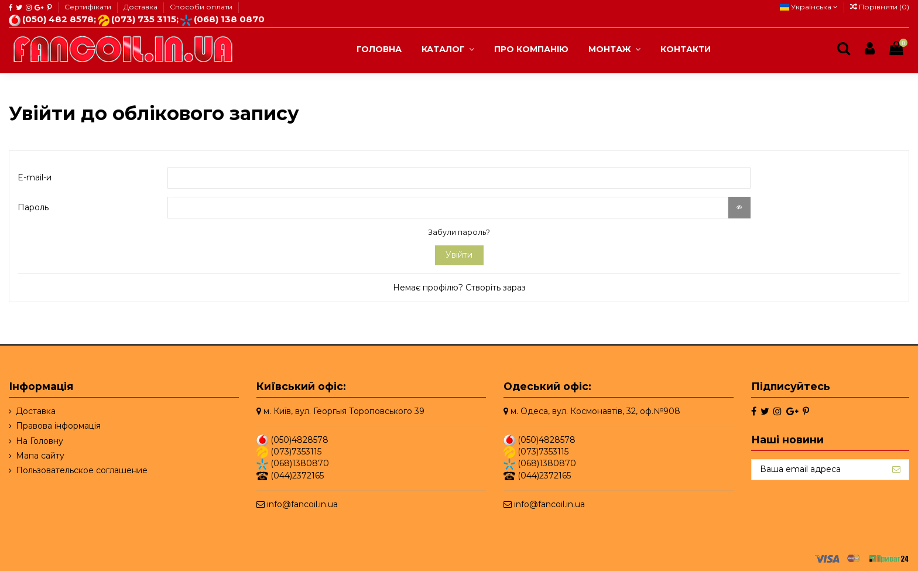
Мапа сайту (40, 455)
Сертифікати (88, 6)
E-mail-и (35, 177)
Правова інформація (58, 425)
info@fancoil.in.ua (302, 504)
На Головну (39, 441)
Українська (809, 6)
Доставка (141, 6)
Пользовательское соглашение (82, 470)
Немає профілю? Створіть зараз (459, 287)
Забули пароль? (459, 232)
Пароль (33, 207)
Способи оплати (201, 6)
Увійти (459, 254)
